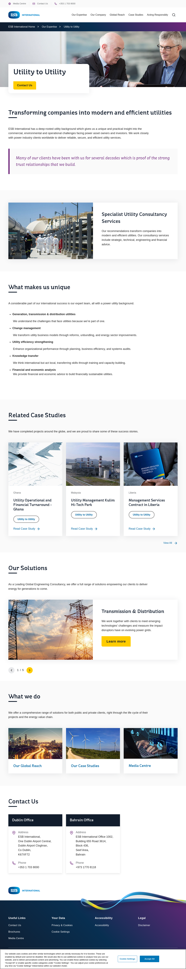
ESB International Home (21, 26)
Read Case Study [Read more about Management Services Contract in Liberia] (142, 529)
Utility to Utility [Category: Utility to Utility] (26, 519)
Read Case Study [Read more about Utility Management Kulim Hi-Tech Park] (84, 529)
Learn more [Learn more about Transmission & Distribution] (116, 641)
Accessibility (102, 925)
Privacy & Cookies (62, 925)
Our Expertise (49, 26)
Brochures (14, 931)
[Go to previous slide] (11, 670)
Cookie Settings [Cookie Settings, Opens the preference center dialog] (127, 960)
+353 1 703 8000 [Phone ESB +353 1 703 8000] (64, 3)
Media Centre (17, 3)
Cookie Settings (61, 931)
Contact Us (40, 3)
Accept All (150, 960)
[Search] (174, 14)
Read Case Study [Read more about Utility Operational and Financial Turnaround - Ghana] (26, 529)
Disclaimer (144, 925)
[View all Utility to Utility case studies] (170, 543)
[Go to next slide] (30, 670)
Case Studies (135, 14)
